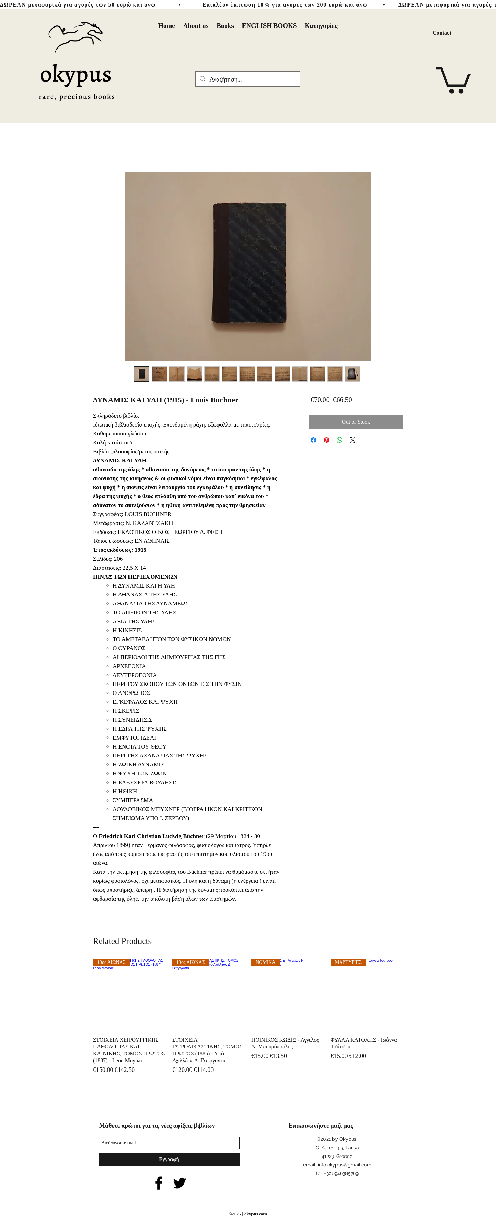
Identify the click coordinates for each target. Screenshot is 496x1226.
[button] (453, 79)
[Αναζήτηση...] (247, 80)
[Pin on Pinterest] (326, 440)
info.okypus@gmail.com (344, 1165)
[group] (248, 1017)
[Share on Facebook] (313, 440)
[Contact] (442, 33)
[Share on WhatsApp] (339, 440)
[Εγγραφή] (169, 1159)
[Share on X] (353, 440)
